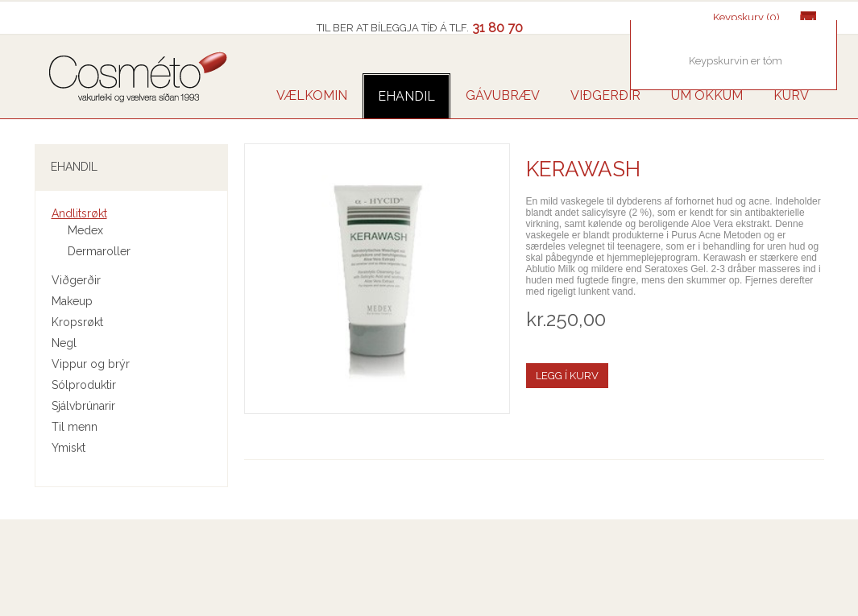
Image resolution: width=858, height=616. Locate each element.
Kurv (791, 95)
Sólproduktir (84, 384)
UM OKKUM (707, 95)
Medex (85, 230)
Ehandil (406, 96)
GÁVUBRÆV (503, 95)
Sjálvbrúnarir (83, 405)
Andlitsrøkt (79, 213)
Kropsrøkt (77, 322)
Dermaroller (99, 251)
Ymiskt (68, 447)
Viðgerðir (76, 280)
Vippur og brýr (91, 364)
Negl (64, 343)
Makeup (72, 301)
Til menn (74, 426)
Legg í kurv (567, 376)
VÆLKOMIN (311, 95)
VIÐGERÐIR (605, 95)
